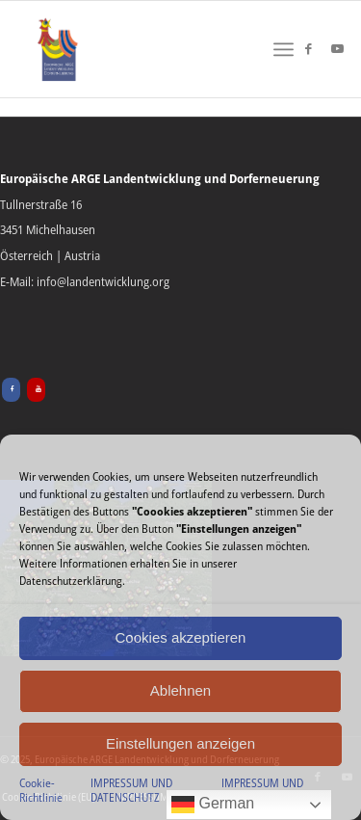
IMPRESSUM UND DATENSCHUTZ (131, 791)
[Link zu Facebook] (308, 49)
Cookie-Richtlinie (41, 791)
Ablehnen (180, 690)
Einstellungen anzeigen (180, 743)
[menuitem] (283, 49)
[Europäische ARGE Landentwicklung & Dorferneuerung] (58, 49)
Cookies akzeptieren (181, 637)
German (212, 804)
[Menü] (283, 49)
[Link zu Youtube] (336, 49)
